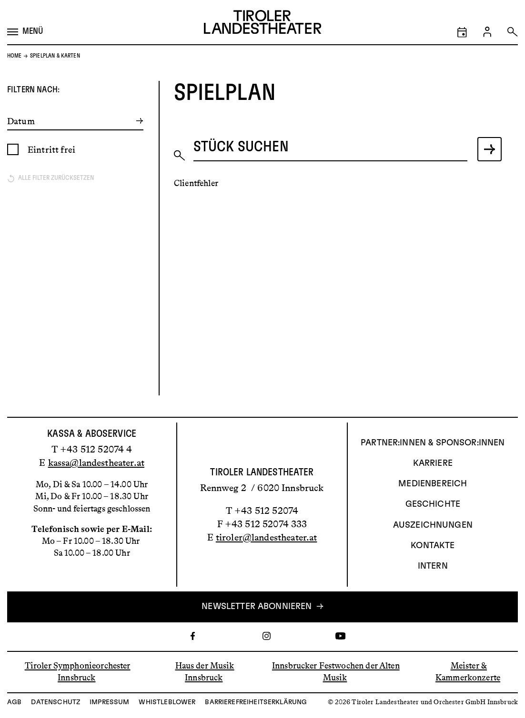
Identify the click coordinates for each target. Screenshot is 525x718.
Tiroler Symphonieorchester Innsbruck (78, 671)
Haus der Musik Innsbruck (204, 671)
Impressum (109, 702)
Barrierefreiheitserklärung (256, 702)
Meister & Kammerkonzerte (467, 671)
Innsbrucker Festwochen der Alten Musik (336, 671)
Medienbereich (432, 484)
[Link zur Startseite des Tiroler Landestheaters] (262, 24)
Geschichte (433, 504)
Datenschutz (55, 702)
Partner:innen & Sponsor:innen (433, 443)
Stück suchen (241, 146)
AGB (14, 702)
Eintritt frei (51, 149)
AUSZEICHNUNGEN (433, 525)
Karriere (433, 463)
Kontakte (432, 545)
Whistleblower (167, 702)
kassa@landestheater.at (96, 462)
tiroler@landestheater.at (266, 537)
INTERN (433, 566)
